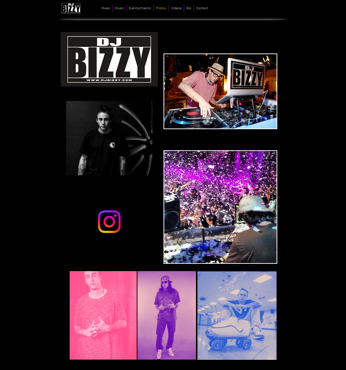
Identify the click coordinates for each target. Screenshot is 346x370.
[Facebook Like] (272, 7)
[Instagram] (109, 222)
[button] (220, 91)
